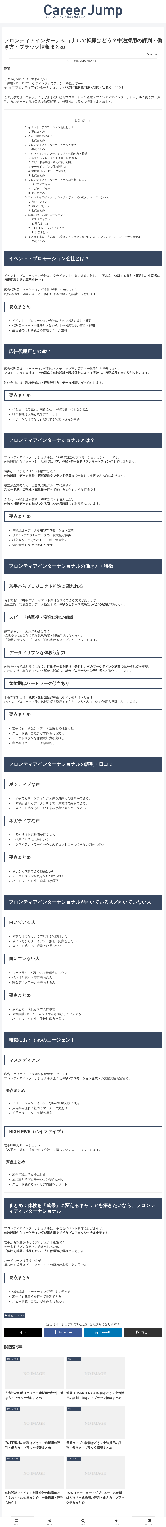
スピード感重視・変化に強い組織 (51, 162)
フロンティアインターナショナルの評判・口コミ (57, 179)
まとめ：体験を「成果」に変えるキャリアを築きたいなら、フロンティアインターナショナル (84, 236)
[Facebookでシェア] (63, 1332)
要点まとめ (38, 131)
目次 (78, 120)
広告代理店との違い (40, 136)
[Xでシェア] (23, 1332)
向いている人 (39, 201)
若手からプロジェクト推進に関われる (54, 157)
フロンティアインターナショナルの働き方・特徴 (57, 153)
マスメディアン (40, 219)
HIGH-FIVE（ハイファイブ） (49, 227)
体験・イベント (14, 1315)
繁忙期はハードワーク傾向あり (50, 171)
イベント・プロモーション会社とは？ (51, 127)
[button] (143, 1332)
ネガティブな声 (40, 188)
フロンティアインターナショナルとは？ (52, 144)
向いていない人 (40, 206)
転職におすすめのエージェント (47, 214)
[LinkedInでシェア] (103, 1332)
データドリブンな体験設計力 (48, 166)
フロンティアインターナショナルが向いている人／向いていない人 (68, 197)
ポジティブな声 (40, 184)
